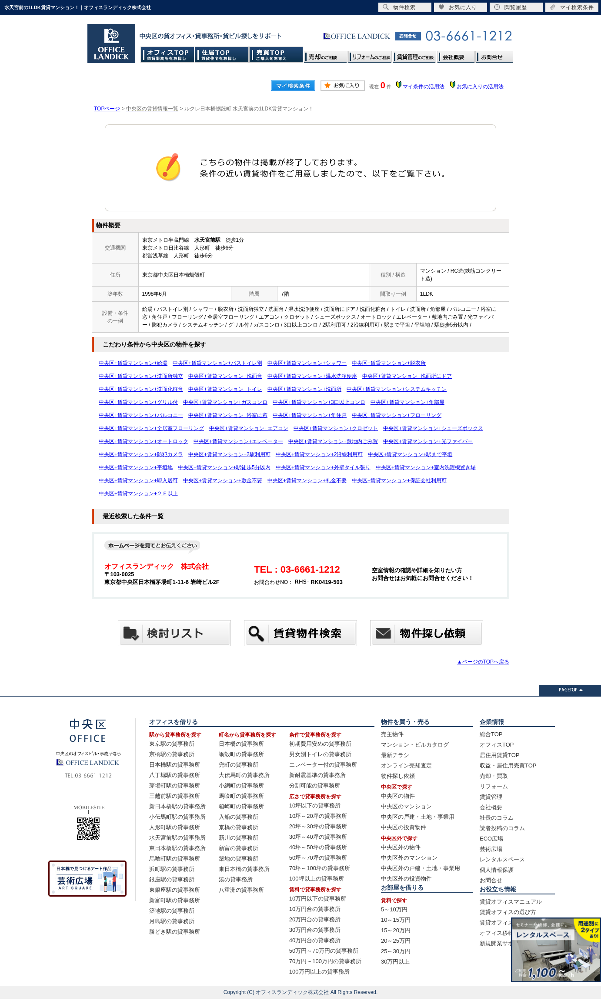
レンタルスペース (502, 859)
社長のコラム (497, 817)
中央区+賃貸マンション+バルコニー (141, 415)
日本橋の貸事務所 (241, 743)
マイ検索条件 (572, 7)
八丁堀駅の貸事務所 (174, 775)
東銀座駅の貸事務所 (174, 890)
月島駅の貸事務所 (171, 921)
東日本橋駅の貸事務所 (177, 848)
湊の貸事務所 (236, 879)
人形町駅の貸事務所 (174, 827)
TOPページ (107, 109)
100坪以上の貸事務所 (316, 878)
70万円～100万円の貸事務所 (325, 961)
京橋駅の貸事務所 (171, 754)
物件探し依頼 (398, 776)
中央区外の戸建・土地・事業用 (420, 868)
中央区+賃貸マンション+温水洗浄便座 (312, 376)
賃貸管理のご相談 (414, 55)
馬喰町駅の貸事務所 (174, 858)
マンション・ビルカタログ (415, 744)
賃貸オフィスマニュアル (511, 901)
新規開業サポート (502, 943)
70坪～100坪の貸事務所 (319, 868)
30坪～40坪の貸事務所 (318, 837)
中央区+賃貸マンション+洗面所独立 (141, 376)
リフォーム (494, 786)
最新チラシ (395, 755)
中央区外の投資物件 (406, 878)
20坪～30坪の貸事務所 (318, 826)
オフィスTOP (167, 55)
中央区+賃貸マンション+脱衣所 (389, 363)
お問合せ (494, 55)
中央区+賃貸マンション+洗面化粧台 (141, 389)
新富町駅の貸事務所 (174, 900)
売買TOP (276, 55)
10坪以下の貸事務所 (315, 805)
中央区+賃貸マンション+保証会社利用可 (399, 480)
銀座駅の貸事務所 (171, 879)
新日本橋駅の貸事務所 (177, 806)
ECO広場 (491, 838)
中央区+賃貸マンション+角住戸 (310, 415)
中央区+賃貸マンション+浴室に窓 (227, 415)
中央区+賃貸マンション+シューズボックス (433, 428)
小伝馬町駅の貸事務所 (177, 817)
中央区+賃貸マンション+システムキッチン (397, 389)
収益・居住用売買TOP (508, 765)
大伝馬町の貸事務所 (244, 775)
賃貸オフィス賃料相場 (508, 922)
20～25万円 (396, 940)
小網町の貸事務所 (241, 785)
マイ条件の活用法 (423, 86)
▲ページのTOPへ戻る (483, 662)
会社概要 (456, 55)
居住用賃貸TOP (500, 755)
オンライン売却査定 (406, 765)
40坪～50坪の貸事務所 (318, 847)
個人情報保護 (497, 870)
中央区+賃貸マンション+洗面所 (304, 389)
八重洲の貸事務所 (241, 890)
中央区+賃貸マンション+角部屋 (407, 402)
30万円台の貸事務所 (315, 930)
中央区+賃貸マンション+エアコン (248, 428)
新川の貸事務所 (238, 837)
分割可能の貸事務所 (314, 785)
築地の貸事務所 (238, 858)
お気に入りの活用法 (480, 86)
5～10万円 (394, 909)
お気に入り (457, 7)
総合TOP (491, 734)
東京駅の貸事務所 (171, 743)
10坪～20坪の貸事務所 (318, 816)
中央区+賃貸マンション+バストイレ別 (217, 363)
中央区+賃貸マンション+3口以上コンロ (319, 402)
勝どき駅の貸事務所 (174, 931)
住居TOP (222, 55)
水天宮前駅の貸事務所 (177, 837)
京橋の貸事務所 (238, 827)
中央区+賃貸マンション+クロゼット (336, 428)
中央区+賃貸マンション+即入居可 (138, 480)
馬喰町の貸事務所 (241, 796)
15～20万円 (396, 930)
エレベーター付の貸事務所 (323, 764)
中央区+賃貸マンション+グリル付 (138, 402)
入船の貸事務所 (238, 817)
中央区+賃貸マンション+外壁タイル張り (323, 467)
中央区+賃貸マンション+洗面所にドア (407, 376)
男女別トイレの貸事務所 (320, 754)
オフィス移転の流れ (505, 933)
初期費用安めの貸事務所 (320, 743)
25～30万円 (396, 951)
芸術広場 (491, 849)
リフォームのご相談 (370, 55)
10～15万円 (396, 920)
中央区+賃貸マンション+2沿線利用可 (319, 454)
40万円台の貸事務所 (315, 940)
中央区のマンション (406, 806)
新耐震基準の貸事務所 (317, 775)
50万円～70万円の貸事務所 (323, 950)
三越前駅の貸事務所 (174, 796)
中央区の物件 (398, 796)
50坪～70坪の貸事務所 (318, 857)
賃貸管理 (491, 797)
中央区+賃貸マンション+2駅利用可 (229, 454)
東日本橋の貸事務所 (244, 869)
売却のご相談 (326, 55)
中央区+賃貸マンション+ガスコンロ (225, 402)
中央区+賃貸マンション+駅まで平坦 (410, 454)
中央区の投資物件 (403, 827)
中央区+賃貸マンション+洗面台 (225, 376)
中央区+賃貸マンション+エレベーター (238, 441)
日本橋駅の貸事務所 (174, 764)
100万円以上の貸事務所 (319, 971)
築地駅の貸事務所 (171, 910)
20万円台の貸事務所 (315, 919)
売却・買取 (494, 776)
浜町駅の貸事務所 (171, 869)
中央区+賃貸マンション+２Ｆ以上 (138, 493)
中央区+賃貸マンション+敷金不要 (222, 480)
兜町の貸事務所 (238, 764)
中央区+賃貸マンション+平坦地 (136, 467)
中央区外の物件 (401, 847)
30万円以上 (395, 961)
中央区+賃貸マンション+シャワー (307, 363)
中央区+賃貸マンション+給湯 (133, 363)
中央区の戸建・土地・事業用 (417, 817)
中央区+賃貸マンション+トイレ (225, 389)
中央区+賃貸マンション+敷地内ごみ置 (333, 441)
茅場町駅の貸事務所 (174, 785)
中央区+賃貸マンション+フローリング (396, 415)
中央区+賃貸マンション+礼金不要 (307, 480)
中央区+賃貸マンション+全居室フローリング (151, 428)
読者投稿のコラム (502, 828)
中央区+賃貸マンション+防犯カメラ (141, 454)
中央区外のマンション (409, 857)
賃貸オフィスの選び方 (508, 912)
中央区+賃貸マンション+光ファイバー (428, 441)
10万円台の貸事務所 (315, 909)
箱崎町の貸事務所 (241, 806)
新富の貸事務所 (238, 848)
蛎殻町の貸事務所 (241, 754)
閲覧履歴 (510, 7)
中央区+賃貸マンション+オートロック (143, 441)
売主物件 (392, 734)
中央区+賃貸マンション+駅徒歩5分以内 (224, 467)
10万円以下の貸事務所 (317, 898)
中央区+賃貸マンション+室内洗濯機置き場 (426, 467)
